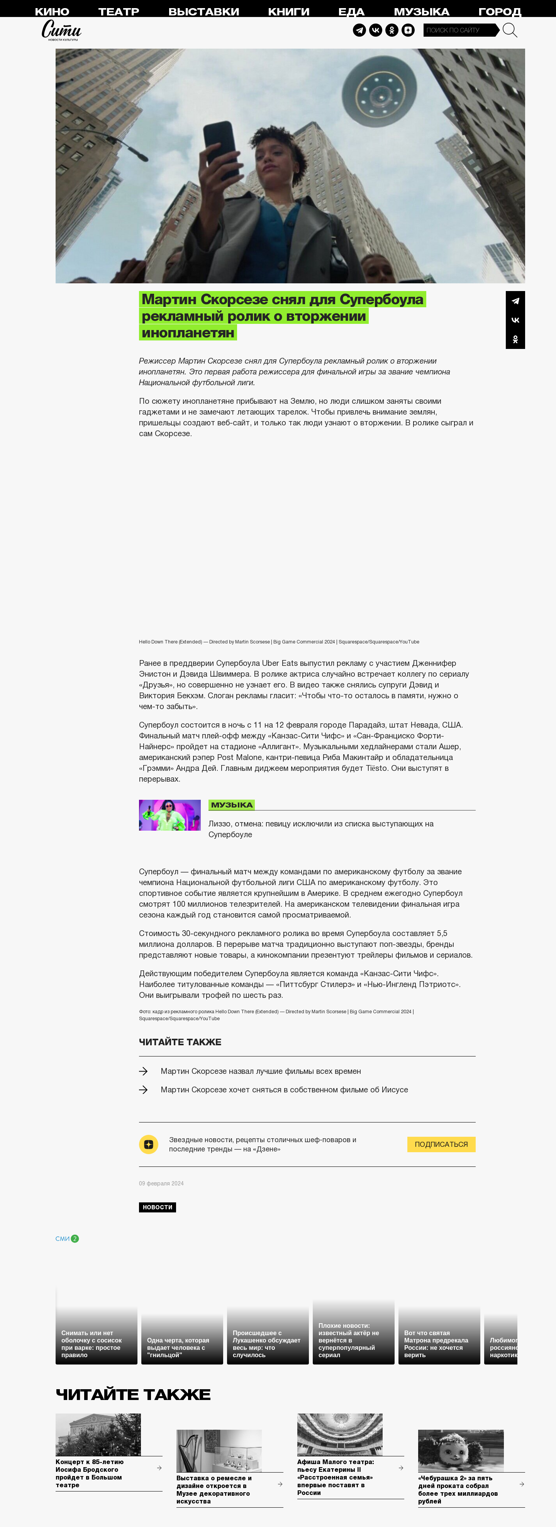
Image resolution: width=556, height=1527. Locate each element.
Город (499, 12)
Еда (351, 12)
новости (157, 1207)
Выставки (203, 12)
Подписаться (441, 1144)
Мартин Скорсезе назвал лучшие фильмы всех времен (261, 1071)
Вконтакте (515, 320)
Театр (118, 12)
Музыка (421, 12)
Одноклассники (515, 339)
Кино (52, 12)
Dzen (408, 30)
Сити (62, 30)
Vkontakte (375, 30)
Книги (288, 12)
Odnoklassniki (391, 30)
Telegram (359, 30)
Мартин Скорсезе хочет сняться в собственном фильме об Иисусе (284, 1089)
